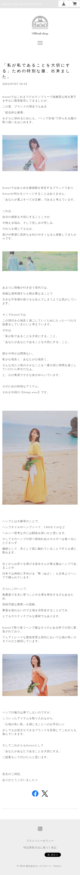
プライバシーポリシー (40, 840)
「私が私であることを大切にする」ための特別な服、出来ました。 (36, 71)
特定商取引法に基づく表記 (40, 847)
